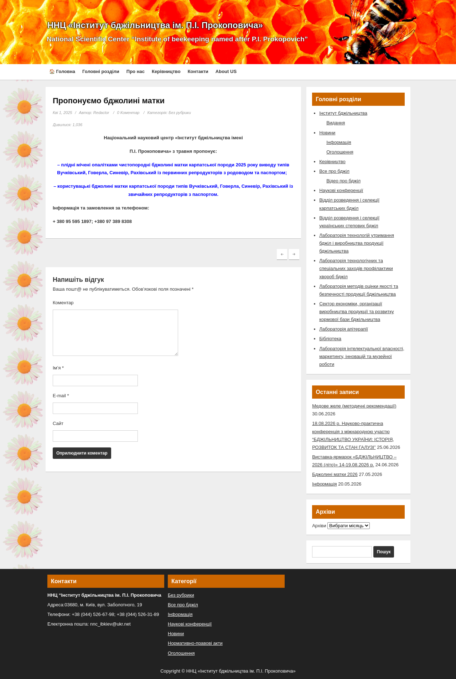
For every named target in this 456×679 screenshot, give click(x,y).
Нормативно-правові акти (195, 643)
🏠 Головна (62, 71)
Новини (327, 132)
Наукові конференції (341, 190)
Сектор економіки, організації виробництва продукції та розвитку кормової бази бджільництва (356, 311)
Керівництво (166, 71)
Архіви (319, 525)
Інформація (338, 142)
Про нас (135, 71)
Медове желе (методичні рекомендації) (354, 406)
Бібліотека (330, 338)
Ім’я (58, 367)
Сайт (58, 423)
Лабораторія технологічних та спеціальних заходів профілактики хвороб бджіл (356, 268)
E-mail (61, 395)
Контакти (198, 71)
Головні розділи (100, 71)
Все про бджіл (334, 171)
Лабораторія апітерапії (343, 329)
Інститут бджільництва (343, 113)
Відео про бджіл (343, 180)
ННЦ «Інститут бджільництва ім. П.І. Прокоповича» (155, 25)
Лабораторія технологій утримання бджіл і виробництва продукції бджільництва (356, 243)
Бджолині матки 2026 (335, 474)
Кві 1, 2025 (62, 112)
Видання (335, 122)
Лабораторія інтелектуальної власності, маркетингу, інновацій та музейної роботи (361, 356)
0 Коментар (128, 112)
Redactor (101, 112)
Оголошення (339, 152)
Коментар (63, 302)
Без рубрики (180, 112)
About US (226, 71)
